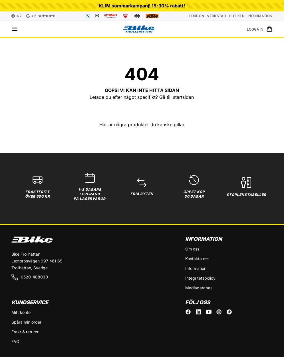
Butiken (237, 16)
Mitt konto (21, 312)
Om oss (192, 248)
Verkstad (216, 16)
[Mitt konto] (255, 28)
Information (259, 16)
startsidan (183, 97)
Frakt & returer (25, 331)
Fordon (196, 16)
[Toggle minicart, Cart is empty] (269, 29)
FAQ (15, 341)
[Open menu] (14, 28)
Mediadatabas (198, 287)
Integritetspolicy (200, 278)
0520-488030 (29, 277)
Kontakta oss (197, 258)
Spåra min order (26, 322)
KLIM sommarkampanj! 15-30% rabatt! (142, 6)
